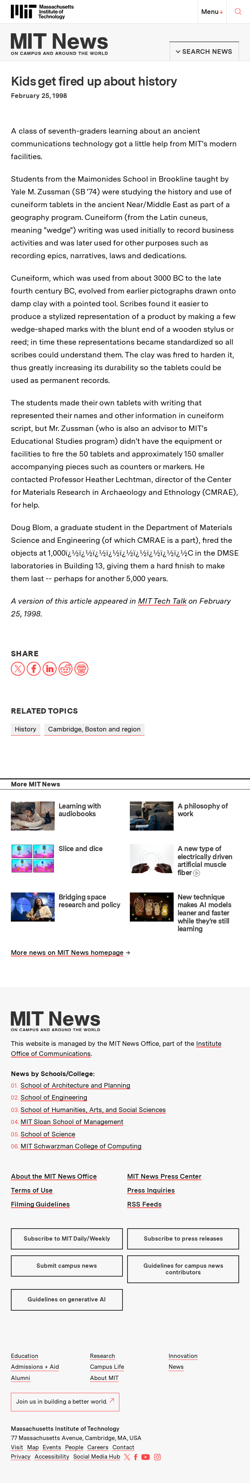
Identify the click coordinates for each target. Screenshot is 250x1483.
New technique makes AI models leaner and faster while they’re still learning (205, 913)
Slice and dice (80, 848)
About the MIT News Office (54, 1176)
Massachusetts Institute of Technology (65, 1428)
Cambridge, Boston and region (94, 729)
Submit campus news (66, 1265)
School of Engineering (54, 1097)
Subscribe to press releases (183, 1238)
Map (33, 1447)
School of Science (48, 1134)
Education (24, 1356)
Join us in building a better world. (65, 1401)
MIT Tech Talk (162, 601)
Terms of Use (32, 1190)
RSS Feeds (144, 1204)
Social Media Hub (96, 1456)
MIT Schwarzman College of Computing (81, 1146)
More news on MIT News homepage (67, 952)
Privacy (21, 1456)
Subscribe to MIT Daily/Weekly (67, 1238)
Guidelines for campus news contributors (183, 1269)
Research (102, 1356)
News (176, 1366)
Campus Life (107, 1366)
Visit (17, 1447)
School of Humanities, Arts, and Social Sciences (93, 1110)
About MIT (104, 1378)
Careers (98, 1447)
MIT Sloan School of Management (72, 1122)
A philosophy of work (203, 810)
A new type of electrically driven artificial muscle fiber (205, 860)
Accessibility (51, 1456)
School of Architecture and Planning (75, 1085)
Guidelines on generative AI (67, 1299)
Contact (123, 1447)
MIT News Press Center (164, 1176)
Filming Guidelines (40, 1204)
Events (52, 1447)
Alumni (20, 1378)
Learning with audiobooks (80, 810)
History (25, 729)
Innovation (183, 1356)
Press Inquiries (151, 1190)
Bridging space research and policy (89, 901)
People (74, 1447)
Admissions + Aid (35, 1366)
